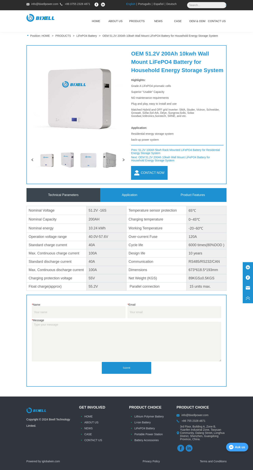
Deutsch (171, 4)
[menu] (156, 21)
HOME (46, 35)
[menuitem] (137, 21)
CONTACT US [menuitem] (217, 21)
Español (159, 4)
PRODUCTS (63, 35)
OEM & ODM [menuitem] (197, 21)
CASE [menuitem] (178, 21)
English (130, 4)
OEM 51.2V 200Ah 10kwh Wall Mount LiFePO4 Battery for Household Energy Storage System (160, 35)
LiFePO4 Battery (87, 35)
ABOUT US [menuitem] (115, 21)
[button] (137, 21)
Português (144, 4)
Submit (126, 367)
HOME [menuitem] (96, 21)
